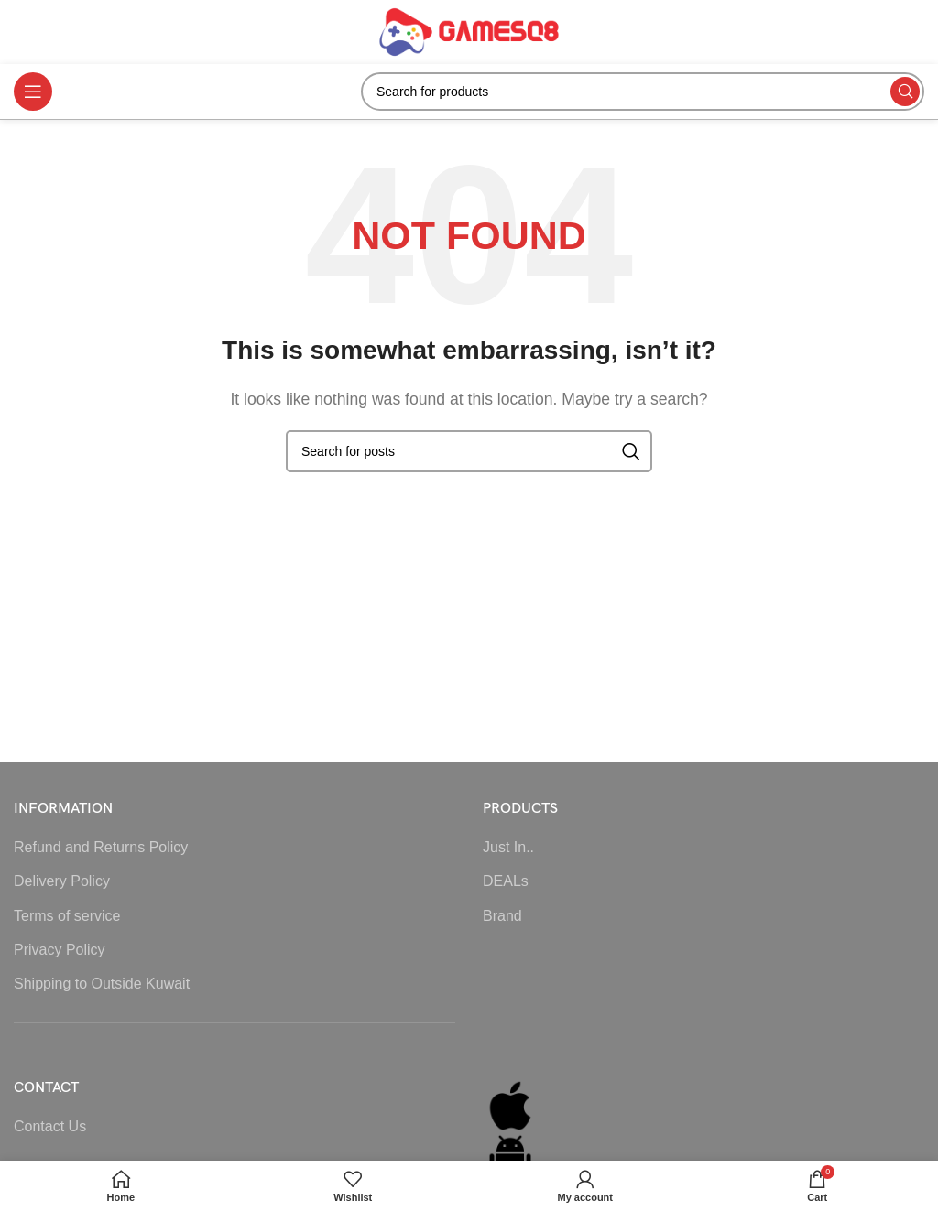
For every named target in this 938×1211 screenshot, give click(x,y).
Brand (502, 916)
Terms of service (67, 916)
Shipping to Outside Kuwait (102, 983)
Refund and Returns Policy (101, 847)
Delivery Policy (62, 881)
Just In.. (508, 847)
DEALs (506, 881)
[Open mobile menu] (33, 91)
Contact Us (50, 1126)
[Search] (642, 91)
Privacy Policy (59, 949)
